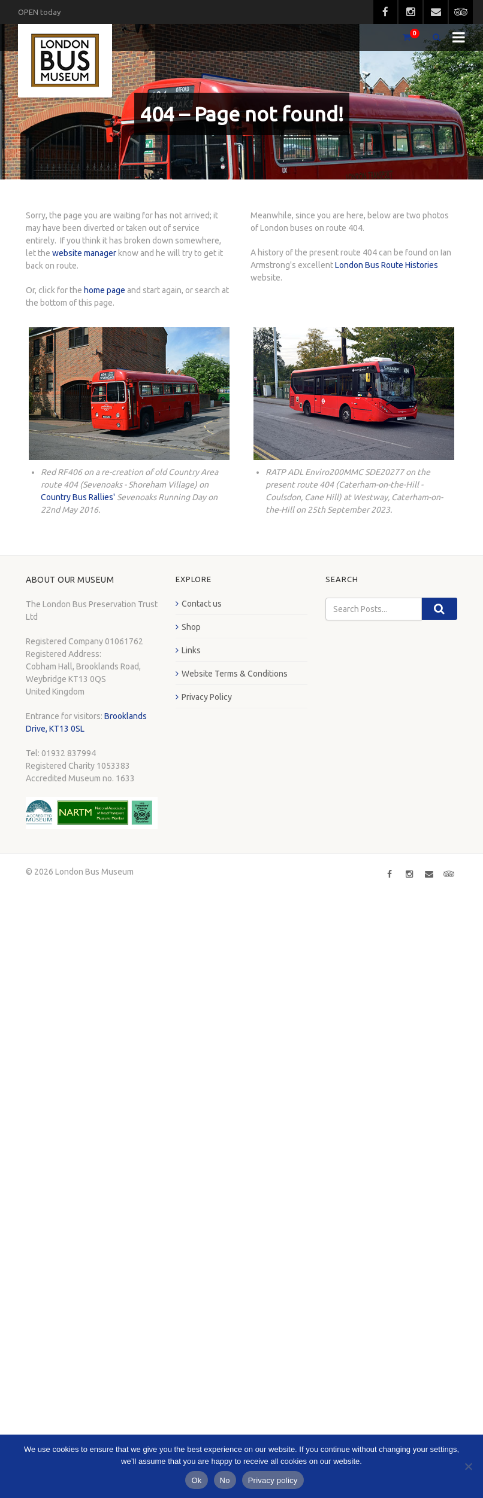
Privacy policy (273, 1480)
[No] (468, 1466)
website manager (84, 253)
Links (191, 650)
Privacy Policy (207, 697)
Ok (196, 1480)
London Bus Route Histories (386, 265)
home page (104, 290)
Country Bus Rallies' (78, 497)
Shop (191, 627)
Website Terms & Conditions (235, 673)
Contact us (202, 603)
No (225, 1480)
